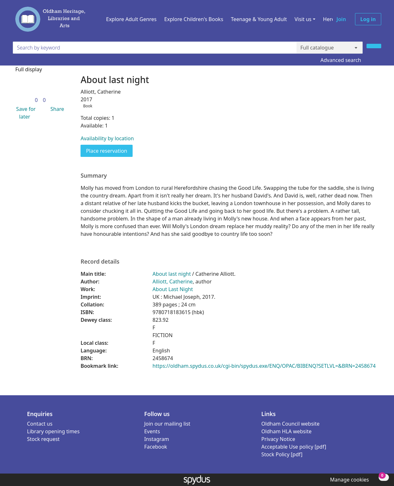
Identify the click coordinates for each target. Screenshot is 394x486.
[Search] (374, 46)
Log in (368, 19)
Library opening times (53, 431)
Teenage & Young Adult (259, 19)
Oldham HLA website (286, 431)
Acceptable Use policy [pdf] (293, 446)
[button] (24, 112)
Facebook (155, 446)
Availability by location (107, 138)
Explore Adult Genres (131, 19)
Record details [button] (100, 261)
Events (152, 431)
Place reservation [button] (109, 150)
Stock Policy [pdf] (282, 454)
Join (341, 19)
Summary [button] (94, 175)
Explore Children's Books (193, 19)
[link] (36, 100)
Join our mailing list (167, 423)
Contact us (40, 423)
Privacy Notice (278, 439)
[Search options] (330, 48)
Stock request (43, 439)
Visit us (303, 19)
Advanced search (341, 60)
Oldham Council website (290, 423)
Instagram (156, 439)
